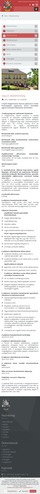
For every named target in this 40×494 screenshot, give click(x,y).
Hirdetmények (20, 26)
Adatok (5, 424)
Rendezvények (20, 40)
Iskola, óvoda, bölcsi (20, 49)
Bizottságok (7, 454)
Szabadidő (20, 59)
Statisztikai (25, 491)
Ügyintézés (6, 449)
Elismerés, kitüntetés (20, 63)
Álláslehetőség (14, 16)
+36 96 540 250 (15, 477)
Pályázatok (20, 31)
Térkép (5, 435)
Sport (20, 54)
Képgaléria (6, 429)
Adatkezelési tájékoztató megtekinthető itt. (20, 487)
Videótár (5, 432)
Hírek (6, 16)
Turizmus (6, 437)
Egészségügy (20, 45)
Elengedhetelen (12, 491)
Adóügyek (6, 460)
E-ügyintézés (7, 462)
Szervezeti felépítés (9, 452)
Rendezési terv (8, 457)
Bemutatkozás (8, 422)
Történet (6, 427)
